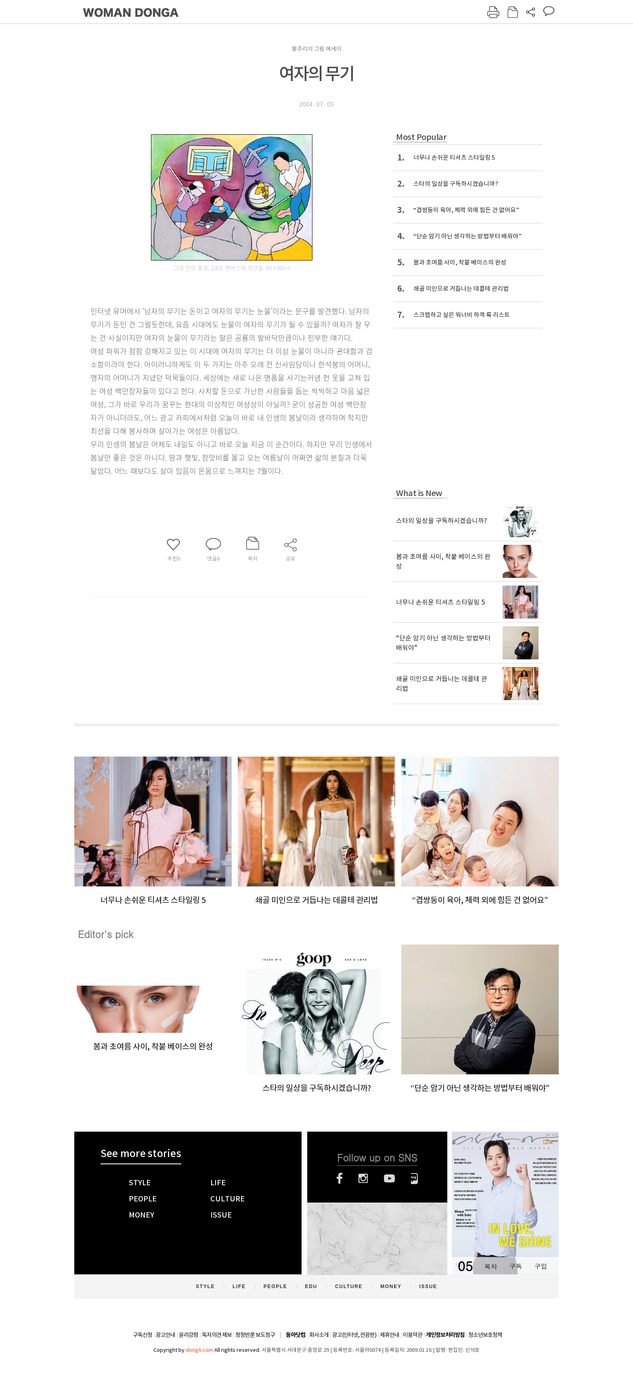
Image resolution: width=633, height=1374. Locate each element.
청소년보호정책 (485, 1335)
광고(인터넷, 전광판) (354, 1335)
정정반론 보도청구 (255, 1335)
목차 (490, 1266)
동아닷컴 (295, 1335)
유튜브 (389, 1178)
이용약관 (412, 1335)
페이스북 (339, 1178)
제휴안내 (389, 1335)
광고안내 (165, 1335)
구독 (515, 1266)
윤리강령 (188, 1335)
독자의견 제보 (217, 1335)
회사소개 (319, 1335)
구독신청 (142, 1335)
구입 (540, 1266)
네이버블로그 (414, 1178)
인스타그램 (363, 1178)
